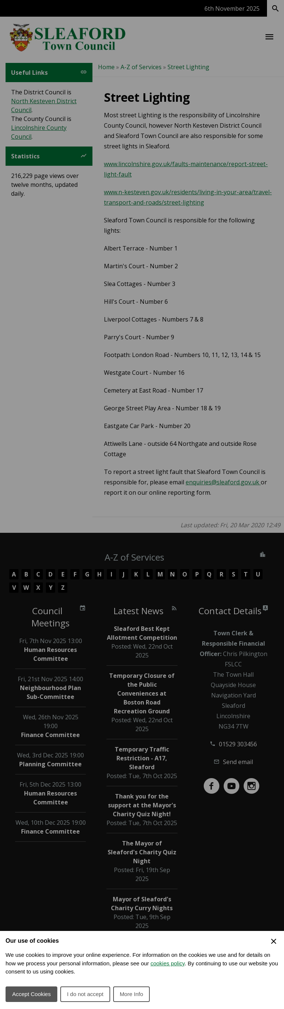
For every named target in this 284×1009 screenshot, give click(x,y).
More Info (131, 994)
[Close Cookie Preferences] (273, 941)
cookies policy (168, 963)
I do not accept (85, 994)
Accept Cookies (31, 994)
